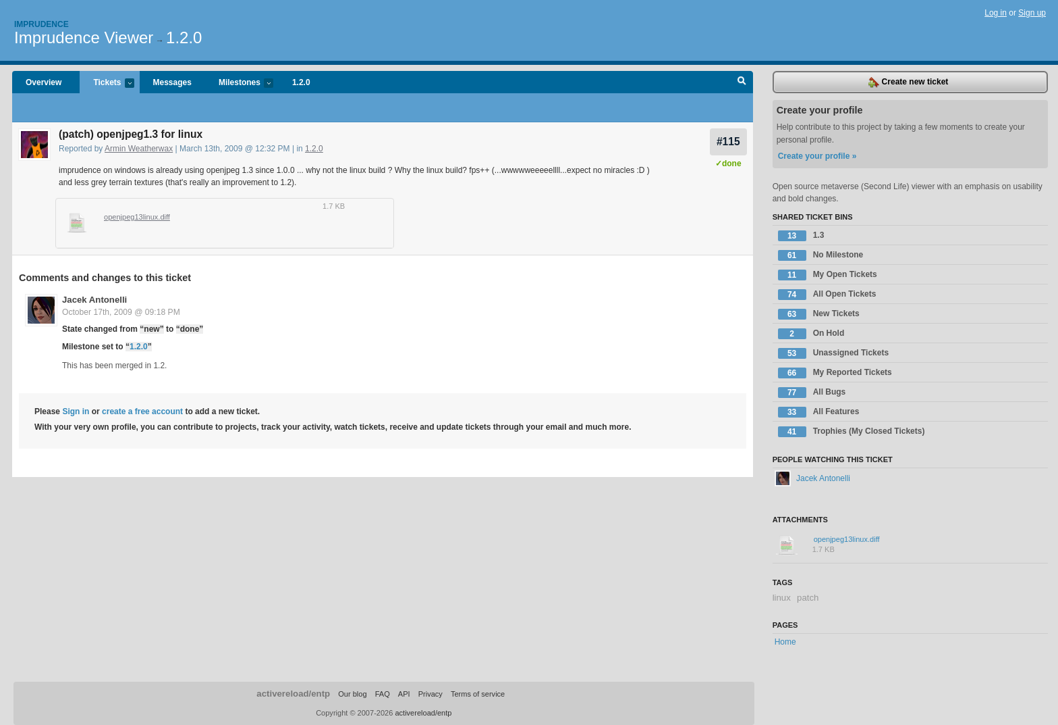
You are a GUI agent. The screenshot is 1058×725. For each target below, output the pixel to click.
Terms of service (478, 694)
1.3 (801, 235)
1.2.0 (184, 37)
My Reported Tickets (835, 373)
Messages (172, 82)
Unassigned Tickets (833, 353)
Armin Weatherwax (139, 148)
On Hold (811, 333)
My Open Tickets (827, 275)
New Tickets (819, 314)
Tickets (107, 83)
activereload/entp (293, 694)
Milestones (239, 83)
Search (742, 82)
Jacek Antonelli (94, 300)
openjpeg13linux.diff (137, 217)
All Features (819, 412)
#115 (728, 141)
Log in (995, 13)
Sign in (75, 411)
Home (785, 642)
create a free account (142, 411)
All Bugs (812, 392)
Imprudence (41, 24)
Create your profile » (817, 156)
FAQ (382, 694)
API (404, 694)
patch (807, 598)
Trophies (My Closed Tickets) (851, 431)
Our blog (352, 694)
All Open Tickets (827, 294)
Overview (43, 82)
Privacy (430, 694)
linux (782, 598)
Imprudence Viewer (83, 37)
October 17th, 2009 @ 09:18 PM (121, 312)
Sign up (1032, 13)
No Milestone (821, 255)
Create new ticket (908, 82)
